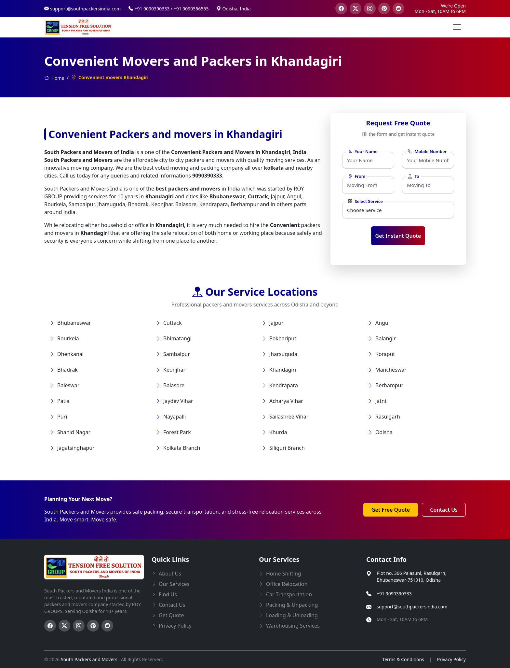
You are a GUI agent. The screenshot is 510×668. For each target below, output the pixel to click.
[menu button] (457, 27)
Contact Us (444, 509)
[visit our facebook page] (341, 8)
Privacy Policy (451, 659)
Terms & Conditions (403, 659)
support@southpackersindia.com (412, 607)
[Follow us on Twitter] (64, 626)
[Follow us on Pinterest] (93, 626)
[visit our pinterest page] (384, 8)
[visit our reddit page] (398, 8)
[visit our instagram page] (370, 8)
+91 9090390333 (394, 593)
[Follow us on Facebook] (50, 626)
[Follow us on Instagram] (79, 626)
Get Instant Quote (398, 235)
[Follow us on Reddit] (107, 626)
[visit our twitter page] (355, 8)
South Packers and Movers (89, 659)
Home (54, 78)
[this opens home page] (78, 27)
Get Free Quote (390, 509)
